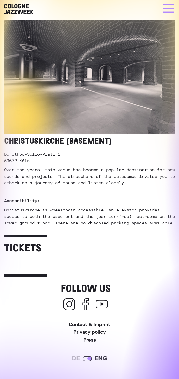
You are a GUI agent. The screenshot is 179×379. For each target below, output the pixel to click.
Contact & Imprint (89, 325)
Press (89, 340)
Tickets (22, 247)
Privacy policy (89, 333)
